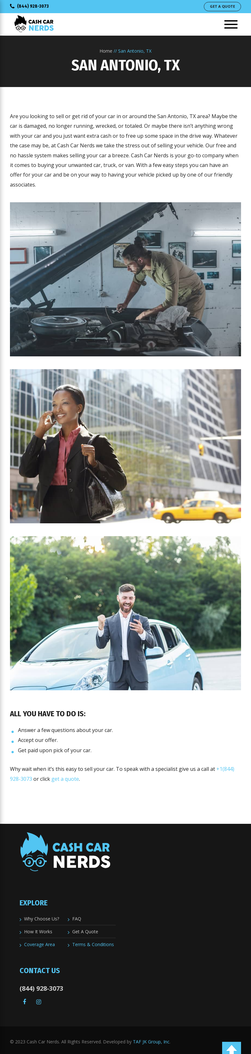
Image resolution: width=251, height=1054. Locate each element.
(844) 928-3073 (29, 6)
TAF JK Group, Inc (151, 1042)
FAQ (76, 919)
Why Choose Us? (41, 919)
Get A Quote (222, 6)
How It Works (38, 931)
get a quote (65, 778)
